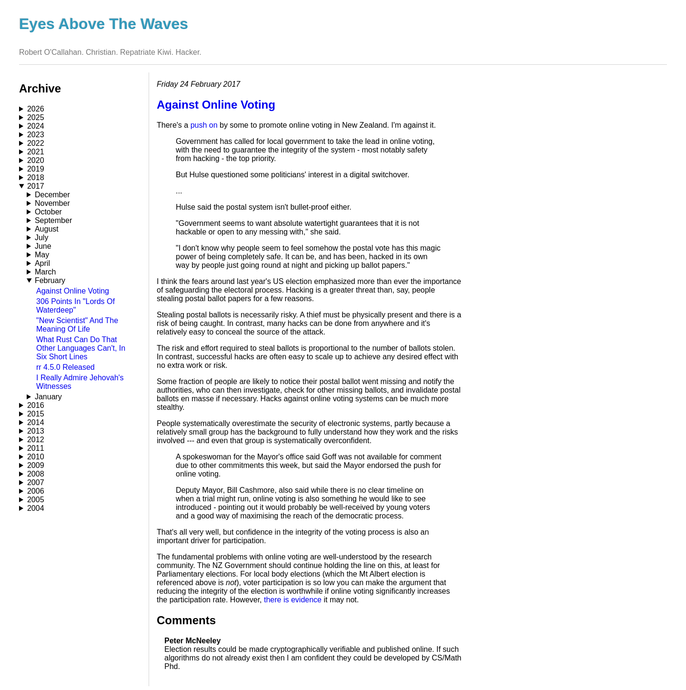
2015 (35, 414)
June (43, 246)
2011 (35, 448)
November (52, 203)
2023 (35, 135)
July (41, 237)
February (50, 280)
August (47, 229)
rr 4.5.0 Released (65, 367)
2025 (35, 117)
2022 (35, 143)
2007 (35, 482)
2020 (35, 160)
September (53, 220)
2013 (35, 431)
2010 (35, 457)
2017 (35, 186)
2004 (35, 508)
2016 (35, 405)
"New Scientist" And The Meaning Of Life (77, 324)
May (42, 255)
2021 (35, 152)
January (48, 397)
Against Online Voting (72, 291)
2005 (35, 500)
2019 (35, 169)
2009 (35, 465)
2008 (35, 474)
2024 (35, 126)
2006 (35, 491)
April (42, 263)
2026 (35, 109)
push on (204, 125)
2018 (35, 177)
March (45, 272)
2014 (35, 422)
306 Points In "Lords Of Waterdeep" (75, 305)
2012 (35, 440)
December (52, 195)
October (48, 212)
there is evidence (293, 600)
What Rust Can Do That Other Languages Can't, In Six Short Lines (80, 348)
